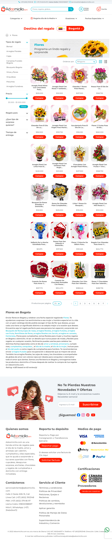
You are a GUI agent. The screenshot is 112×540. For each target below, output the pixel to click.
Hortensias (10, 336)
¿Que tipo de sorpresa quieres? (12, 122)
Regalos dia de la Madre (44, 18)
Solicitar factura (51, 460)
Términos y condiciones (50, 488)
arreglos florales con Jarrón (45, 333)
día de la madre (43, 346)
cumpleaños (16, 346)
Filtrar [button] (23, 107)
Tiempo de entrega (11, 133)
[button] (100, 62)
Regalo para (12, 113)
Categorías (15, 18)
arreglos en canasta (67, 333)
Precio (9, 93)
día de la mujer (60, 346)
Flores (14, 35)
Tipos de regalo (13, 42)
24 (55, 303)
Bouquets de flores (14, 331)
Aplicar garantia (47, 508)
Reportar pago (50, 445)
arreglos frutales (59, 331)
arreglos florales (44, 331)
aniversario (64, 344)
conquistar (27, 346)
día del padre (14, 349)
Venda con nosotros (91, 491)
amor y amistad (51, 344)
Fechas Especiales (93, 18)
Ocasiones (70, 18)
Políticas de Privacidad (50, 491)
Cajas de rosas (29, 331)
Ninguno (81, 62)
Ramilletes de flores (24, 333)
